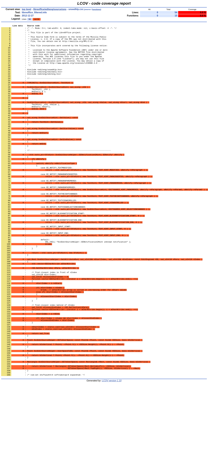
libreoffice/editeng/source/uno (49, 9)
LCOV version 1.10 (111, 451)
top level (26, 9)
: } (14, 144)
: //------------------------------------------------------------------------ (56, 89)
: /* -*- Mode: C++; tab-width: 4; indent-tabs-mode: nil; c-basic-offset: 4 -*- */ (59, 29)
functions (96, 9)
